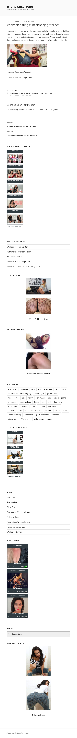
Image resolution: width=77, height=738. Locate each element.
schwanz (11, 410)
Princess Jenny (38, 715)
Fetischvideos (13, 517)
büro (64, 389)
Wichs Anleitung (20, 6)
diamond (31, 21)
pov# (46, 93)
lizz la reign (12, 406)
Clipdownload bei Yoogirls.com (19, 78)
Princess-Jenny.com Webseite (19, 72)
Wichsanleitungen (14, 532)
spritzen (38, 410)
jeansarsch (12, 402)
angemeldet (20, 109)
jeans (35, 93)
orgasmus (24, 406)
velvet (65, 410)
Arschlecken (12, 502)
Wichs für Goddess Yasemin (38, 374)
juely (43, 402)
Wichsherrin (26, 419)
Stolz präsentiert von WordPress (17, 733)
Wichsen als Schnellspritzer (18, 262)
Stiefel (57, 410)
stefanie (48, 410)
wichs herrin (13, 419)
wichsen (28, 95)
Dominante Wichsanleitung (18, 512)
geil (43, 394)
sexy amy (29, 410)
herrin (30, 398)
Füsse (36, 394)
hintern (28, 93)
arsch (21, 93)
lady (50, 402)
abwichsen (23, 389)
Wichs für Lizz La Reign (38, 319)
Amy (33, 389)
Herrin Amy (40, 398)
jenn (41, 93)
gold (23, 398)
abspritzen (12, 389)
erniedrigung (25, 394)
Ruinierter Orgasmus (16, 527)
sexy (20, 410)
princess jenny (54, 406)
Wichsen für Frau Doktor (17, 247)
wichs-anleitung (14, 415)
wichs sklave (39, 419)
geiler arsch (52, 394)
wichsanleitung (17, 95)
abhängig (14, 93)
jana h (56, 398)
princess (53, 93)
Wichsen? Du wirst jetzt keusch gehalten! (24, 266)
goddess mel (13, 398)
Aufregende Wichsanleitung (19, 252)
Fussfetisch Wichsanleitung (18, 522)
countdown (13, 394)
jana (49, 398)
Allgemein (14, 90)
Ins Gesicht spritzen (15, 257)
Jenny (36, 402)
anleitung (48, 389)
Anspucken (11, 497)
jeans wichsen (25, 402)
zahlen (49, 419)
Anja (39, 389)
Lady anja (58, 402)
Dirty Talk (11, 507)
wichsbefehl (44, 415)
